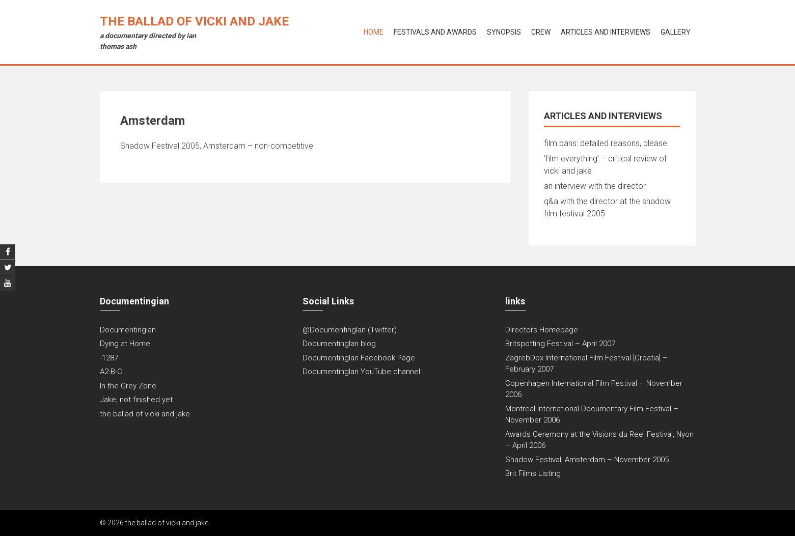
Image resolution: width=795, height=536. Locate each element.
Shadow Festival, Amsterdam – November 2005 (587, 459)
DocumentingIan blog (339, 343)
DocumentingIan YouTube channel (361, 371)
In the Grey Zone (128, 385)
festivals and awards (435, 32)
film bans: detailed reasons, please (605, 143)
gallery (676, 32)
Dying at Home (125, 343)
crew (541, 32)
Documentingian (128, 329)
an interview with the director (595, 186)
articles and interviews (605, 32)
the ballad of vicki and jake (194, 21)
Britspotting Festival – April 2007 (560, 343)
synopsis (504, 32)
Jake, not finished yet (136, 399)
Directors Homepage (541, 329)
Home (373, 32)
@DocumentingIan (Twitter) (350, 329)
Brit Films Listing (533, 473)
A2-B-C (111, 371)
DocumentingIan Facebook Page (359, 357)
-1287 (109, 357)
